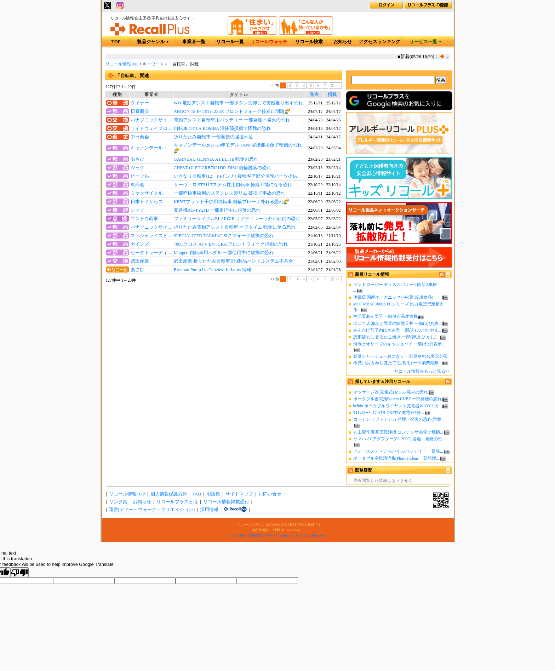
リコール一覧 (230, 41)
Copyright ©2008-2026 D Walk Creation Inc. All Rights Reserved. (277, 535)
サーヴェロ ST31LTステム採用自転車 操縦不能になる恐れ (233, 184)
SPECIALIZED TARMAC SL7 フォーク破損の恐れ (224, 235)
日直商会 (140, 111)
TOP (115, 41)
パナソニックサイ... (151, 119)
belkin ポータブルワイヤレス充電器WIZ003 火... (397, 406)
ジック (137, 167)
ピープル (140, 176)
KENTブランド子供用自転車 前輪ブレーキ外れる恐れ (229, 201)
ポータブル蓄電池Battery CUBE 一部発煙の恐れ (397, 399)
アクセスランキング (379, 41)
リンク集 (118, 501)
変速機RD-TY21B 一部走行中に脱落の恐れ (217, 210)
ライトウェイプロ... (151, 128)
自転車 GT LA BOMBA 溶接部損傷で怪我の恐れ (222, 128)
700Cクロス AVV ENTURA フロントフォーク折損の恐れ (231, 244)
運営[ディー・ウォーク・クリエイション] (152, 509)
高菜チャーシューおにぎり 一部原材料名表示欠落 (400, 356)
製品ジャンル (153, 41)
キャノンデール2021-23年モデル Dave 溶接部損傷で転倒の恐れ (238, 145)
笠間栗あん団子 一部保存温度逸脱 (385, 316)
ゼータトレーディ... (151, 252)
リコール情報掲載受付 (226, 501)
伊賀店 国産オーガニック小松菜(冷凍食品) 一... (397, 297)
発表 (314, 94)
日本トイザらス (147, 201)
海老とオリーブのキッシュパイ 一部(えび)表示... (399, 344)
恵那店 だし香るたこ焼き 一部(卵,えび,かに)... (396, 337)
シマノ (137, 210)
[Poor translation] (19, 572)
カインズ (140, 244)
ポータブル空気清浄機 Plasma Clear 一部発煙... (396, 458)
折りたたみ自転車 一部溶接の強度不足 (213, 136)
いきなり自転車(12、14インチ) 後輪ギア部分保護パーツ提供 (235, 176)
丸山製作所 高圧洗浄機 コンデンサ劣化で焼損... (398, 432)
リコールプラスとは (177, 501)
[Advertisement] (223, 341)
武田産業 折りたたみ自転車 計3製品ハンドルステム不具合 (233, 261)
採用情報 (209, 509)
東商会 (137, 184)
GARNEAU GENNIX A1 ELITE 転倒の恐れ (216, 159)
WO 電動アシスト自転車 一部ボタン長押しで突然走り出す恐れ (238, 103)
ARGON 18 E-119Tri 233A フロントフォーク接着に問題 (229, 111)
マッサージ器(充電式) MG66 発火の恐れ (390, 392)
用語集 (213, 494)
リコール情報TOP (121, 64)
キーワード (153, 64)
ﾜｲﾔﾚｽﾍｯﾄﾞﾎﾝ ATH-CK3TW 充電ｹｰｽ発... (388, 413)
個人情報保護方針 (168, 494)
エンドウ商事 (144, 218)
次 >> (335, 85)
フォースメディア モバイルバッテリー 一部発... (398, 451)
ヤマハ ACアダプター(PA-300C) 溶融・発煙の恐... (399, 439)
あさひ (137, 159)
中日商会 (140, 136)
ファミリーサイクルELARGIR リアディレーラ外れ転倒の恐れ (237, 218)
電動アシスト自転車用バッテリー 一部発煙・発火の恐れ (232, 119)
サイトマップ (239, 494)
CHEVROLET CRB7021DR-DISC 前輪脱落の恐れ (222, 167)
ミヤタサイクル (147, 193)
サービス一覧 (426, 41)
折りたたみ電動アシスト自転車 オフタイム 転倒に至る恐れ (235, 227)
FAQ (197, 494)
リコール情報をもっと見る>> (422, 371)
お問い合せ (269, 494)
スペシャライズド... (151, 235)
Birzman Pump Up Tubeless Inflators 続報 (213, 269)
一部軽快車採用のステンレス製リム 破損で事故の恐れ (229, 193)
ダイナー (140, 103)
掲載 (332, 94)
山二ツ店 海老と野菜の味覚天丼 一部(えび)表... (397, 323)
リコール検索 (309, 41)
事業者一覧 (193, 41)
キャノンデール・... (151, 147)
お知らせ (342, 41)
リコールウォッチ (269, 41)
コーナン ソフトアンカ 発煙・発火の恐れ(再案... (399, 419)
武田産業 (140, 261)
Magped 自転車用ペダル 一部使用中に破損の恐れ (224, 252)
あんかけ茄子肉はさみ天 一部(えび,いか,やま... (397, 330)
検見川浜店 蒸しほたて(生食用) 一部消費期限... (397, 363)
